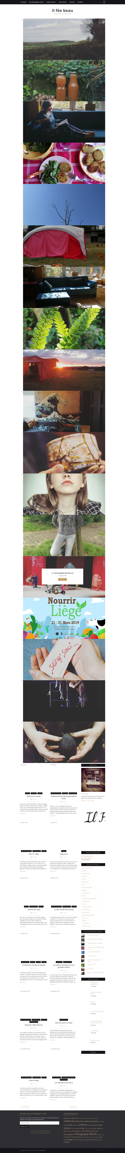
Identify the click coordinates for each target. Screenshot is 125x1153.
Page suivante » (73, 1107)
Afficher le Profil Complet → (88, 801)
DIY (83, 884)
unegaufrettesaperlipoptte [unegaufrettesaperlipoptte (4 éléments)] (88, 1137)
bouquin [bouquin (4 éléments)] (96, 1118)
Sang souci (64, 854)
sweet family (62, 2)
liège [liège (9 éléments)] (98, 1128)
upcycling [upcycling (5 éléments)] (96, 1137)
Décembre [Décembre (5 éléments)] (75, 1125)
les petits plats (86, 901)
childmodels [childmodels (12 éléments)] (79, 1121)
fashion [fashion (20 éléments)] (67, 1128)
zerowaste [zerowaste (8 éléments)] (92, 1140)
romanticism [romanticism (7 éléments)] (67, 1137)
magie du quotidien (87, 907)
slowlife (40, 793)
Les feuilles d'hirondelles (94, 951)
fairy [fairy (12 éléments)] (100, 1125)
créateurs (65, 793)
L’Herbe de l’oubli (33, 909)
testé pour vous (67, 962)
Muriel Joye (34, 799)
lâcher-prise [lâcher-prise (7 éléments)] (67, 1131)
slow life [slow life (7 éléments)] (79, 1137)
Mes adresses (64, 1079)
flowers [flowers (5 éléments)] (73, 1128)
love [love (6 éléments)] (102, 1128)
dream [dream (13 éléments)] (70, 1125)
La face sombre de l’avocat (63, 573)
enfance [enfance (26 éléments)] (83, 1124)
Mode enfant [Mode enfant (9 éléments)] (89, 1131)
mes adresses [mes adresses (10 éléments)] (76, 1131)
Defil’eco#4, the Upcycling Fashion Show (64, 797)
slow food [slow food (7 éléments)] (74, 1137)
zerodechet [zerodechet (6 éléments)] (86, 1140)
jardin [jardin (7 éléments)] (95, 1128)
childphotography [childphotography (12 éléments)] (91, 1121)
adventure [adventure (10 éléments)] (75, 1118)
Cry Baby (92, 1002)
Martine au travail (33, 796)
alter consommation (56, 793)
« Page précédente (25, 1107)
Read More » (23, 813)
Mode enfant (85, 912)
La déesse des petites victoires (96, 993)
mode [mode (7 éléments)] (83, 1131)
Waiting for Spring (95, 1040)
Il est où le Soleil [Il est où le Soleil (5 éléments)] (89, 1128)
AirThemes (43, 1150)
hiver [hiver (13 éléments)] (82, 1128)
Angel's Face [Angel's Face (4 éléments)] (85, 1118)
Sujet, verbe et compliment (97, 1011)
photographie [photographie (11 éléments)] (69, 1134)
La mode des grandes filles (68, 1077)
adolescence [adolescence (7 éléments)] (67, 1118)
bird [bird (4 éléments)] (93, 1118)
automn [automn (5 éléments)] (90, 1118)
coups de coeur (51, 2)
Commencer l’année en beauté (33, 965)
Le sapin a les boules (93, 935)
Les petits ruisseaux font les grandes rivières (63, 966)
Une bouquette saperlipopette (94, 983)
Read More (62, 579)
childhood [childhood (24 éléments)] (69, 1121)
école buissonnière (87, 887)
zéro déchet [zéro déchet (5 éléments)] (99, 1140)
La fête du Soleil (94, 1030)
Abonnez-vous (24, 1126)
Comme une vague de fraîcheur (96, 972)
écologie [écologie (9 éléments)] (66, 1142)
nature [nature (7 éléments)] (96, 1131)
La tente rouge (91, 956)
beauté (84, 871)
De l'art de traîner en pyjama (95, 943)
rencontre (33, 793)
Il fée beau (62, 10)
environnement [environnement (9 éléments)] (93, 1125)
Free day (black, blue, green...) (95, 939)
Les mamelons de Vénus (64, 1083)
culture (26, 906)
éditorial (84, 890)
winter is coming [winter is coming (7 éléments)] (78, 1140)
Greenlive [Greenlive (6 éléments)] (77, 1128)
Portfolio (80, 2)
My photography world (36, 2)
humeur (64, 851)
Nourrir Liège (34, 854)
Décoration (59, 962)
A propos (23, 2)
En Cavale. (90, 968)
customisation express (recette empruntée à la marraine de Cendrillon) (96, 1022)
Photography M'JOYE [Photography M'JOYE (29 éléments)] (85, 1134)
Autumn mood (91, 964)
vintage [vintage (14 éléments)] (69, 1139)
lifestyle (72, 2)
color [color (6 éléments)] (99, 1121)
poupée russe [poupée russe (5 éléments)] (100, 1134)
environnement (72, 793)
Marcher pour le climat (63, 1023)
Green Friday (34, 1080)
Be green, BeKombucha (34, 1025)
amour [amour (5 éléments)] (80, 1118)
